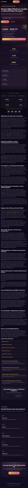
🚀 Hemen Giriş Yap (5, 21)
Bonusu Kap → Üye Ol (14, 39)
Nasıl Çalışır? (13, 21)
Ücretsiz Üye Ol (18, 395)
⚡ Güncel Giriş (16, 1)
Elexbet (4, 1)
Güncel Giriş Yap (9, 395)
